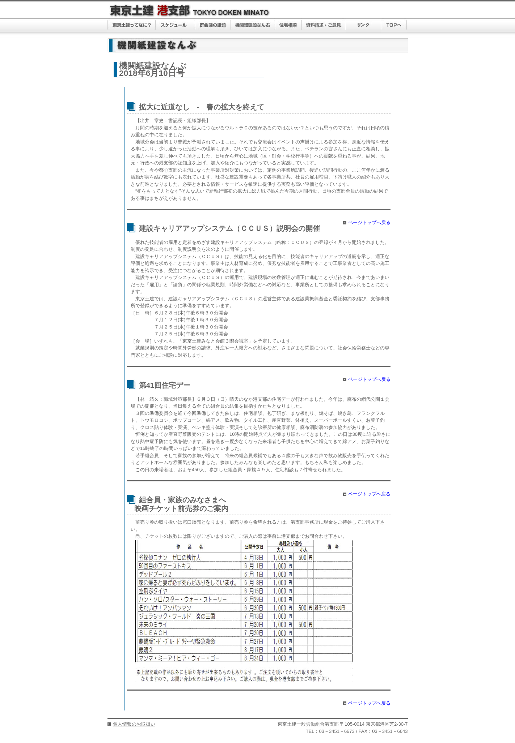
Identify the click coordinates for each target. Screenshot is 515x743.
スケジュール (175, 25)
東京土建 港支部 (189, 10)
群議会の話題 (213, 25)
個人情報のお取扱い (134, 724)
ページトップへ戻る (369, 222)
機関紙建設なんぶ (253, 25)
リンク (363, 25)
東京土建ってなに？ (131, 25)
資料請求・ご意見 (324, 25)
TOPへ (394, 25)
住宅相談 (288, 25)
